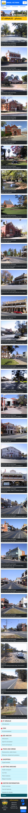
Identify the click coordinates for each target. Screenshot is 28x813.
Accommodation (6, 731)
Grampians (15, 6)
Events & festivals (7, 745)
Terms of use (14, 808)
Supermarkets (6, 762)
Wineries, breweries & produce (10, 755)
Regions (8, 6)
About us (14, 804)
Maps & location (6, 779)
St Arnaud (22, 6)
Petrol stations (6, 776)
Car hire (4, 773)
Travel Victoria (10, 3)
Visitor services (6, 786)
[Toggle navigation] (25, 2)
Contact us (14, 806)
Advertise (14, 802)
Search (23, 811)
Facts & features (6, 789)
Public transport (6, 770)
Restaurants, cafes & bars (9, 752)
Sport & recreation (7, 742)
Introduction (5, 724)
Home (2, 6)
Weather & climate (7, 792)
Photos (4, 795)
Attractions (5, 738)
